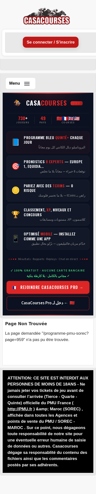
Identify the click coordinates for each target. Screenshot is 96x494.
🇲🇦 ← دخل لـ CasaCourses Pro (48, 303)
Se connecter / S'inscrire (51, 42)
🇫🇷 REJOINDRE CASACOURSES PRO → (48, 287)
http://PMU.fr (20, 409)
